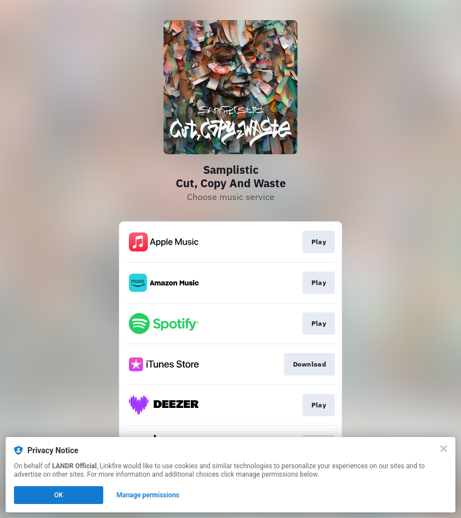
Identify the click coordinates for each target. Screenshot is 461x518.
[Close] (444, 449)
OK (58, 495)
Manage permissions (148, 495)
